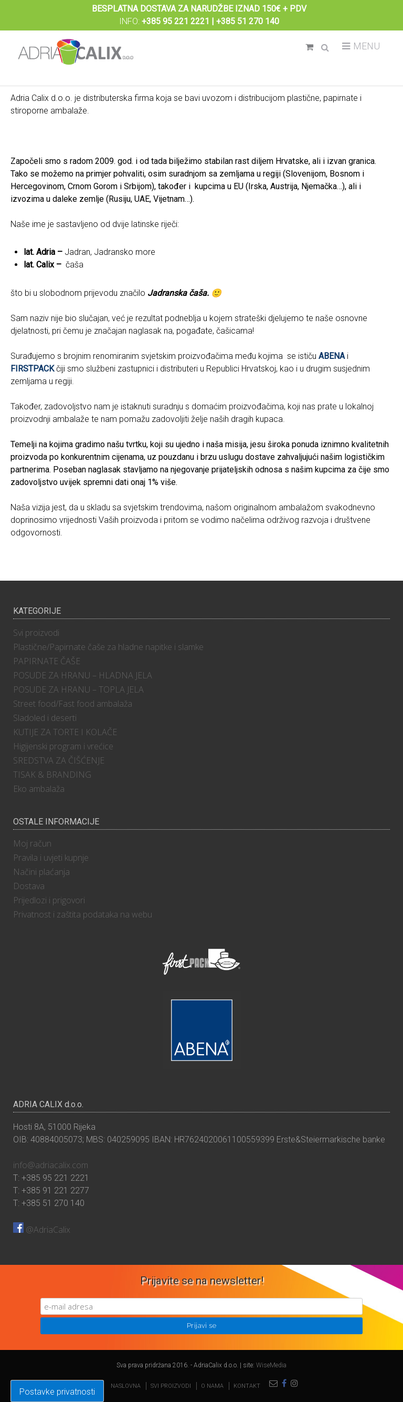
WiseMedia (271, 1365)
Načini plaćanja (41, 872)
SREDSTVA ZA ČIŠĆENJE (58, 760)
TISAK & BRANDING (52, 774)
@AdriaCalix (41, 1229)
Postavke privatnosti (57, 1392)
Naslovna (126, 1386)
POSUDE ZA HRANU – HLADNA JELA (82, 675)
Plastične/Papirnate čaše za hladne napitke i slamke (108, 647)
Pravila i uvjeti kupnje (51, 857)
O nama (212, 1386)
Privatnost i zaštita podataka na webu (82, 914)
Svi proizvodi (36, 632)
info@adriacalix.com (50, 1165)
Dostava (29, 886)
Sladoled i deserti (45, 718)
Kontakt (247, 1386)
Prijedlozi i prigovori (49, 900)
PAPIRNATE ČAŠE (46, 661)
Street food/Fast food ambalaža (72, 703)
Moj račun (32, 843)
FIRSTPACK (32, 369)
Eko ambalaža (39, 789)
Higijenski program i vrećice (63, 746)
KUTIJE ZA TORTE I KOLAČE (65, 732)
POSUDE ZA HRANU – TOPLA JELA (78, 689)
